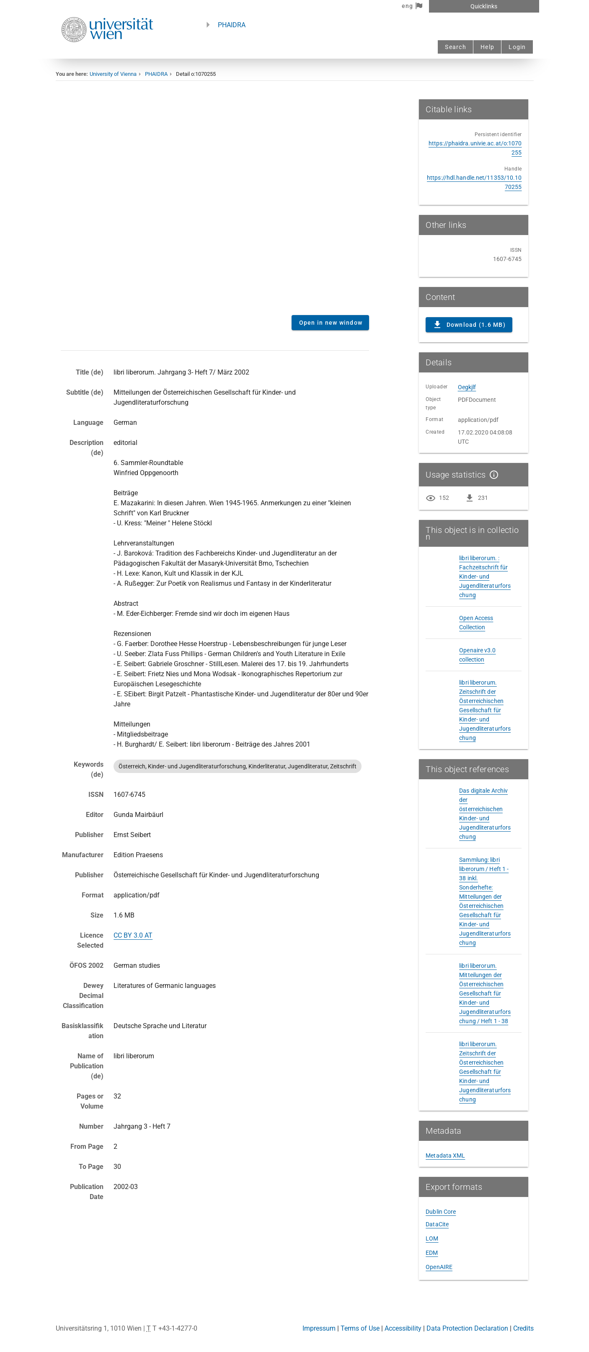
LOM (432, 1238)
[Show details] (492, 475)
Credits (523, 1328)
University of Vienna (113, 74)
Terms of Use (360, 1328)
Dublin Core (441, 1211)
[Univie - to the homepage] (107, 53)
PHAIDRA (231, 25)
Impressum (319, 1328)
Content (215, 204)
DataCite (437, 1224)
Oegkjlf (467, 387)
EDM (432, 1252)
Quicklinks (483, 6)
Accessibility (403, 1328)
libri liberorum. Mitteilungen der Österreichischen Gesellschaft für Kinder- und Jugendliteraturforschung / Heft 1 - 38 (485, 993)
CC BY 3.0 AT (133, 935)
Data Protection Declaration (467, 1328)
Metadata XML (445, 1155)
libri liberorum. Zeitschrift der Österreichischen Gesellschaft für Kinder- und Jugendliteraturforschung (485, 710)
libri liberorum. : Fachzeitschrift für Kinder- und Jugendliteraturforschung (485, 576)
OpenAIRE (439, 1267)
